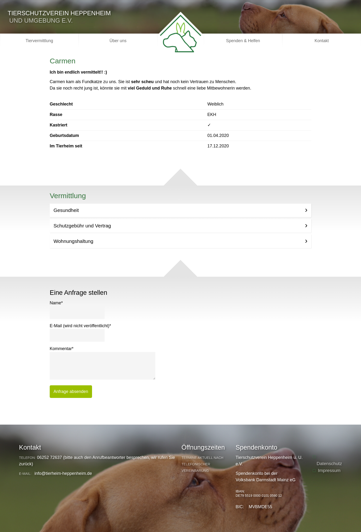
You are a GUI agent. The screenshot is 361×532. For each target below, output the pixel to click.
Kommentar (61, 348)
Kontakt (322, 40)
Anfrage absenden (71, 391)
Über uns (117, 40)
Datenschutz (329, 463)
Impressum (329, 470)
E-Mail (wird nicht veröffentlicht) (80, 325)
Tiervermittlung (39, 40)
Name (56, 302)
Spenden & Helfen (243, 40)
